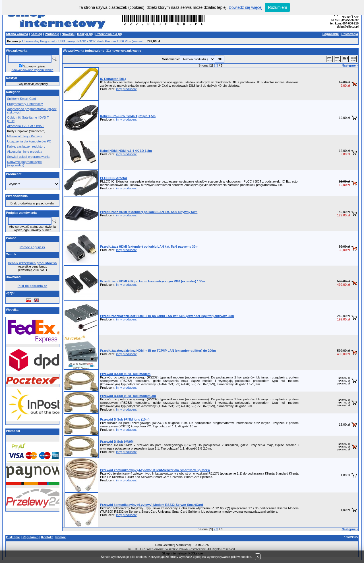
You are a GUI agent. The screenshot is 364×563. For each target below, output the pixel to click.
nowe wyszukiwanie (126, 50)
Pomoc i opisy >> (32, 247)
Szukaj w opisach (35, 66)
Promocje (52, 34)
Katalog (36, 34)
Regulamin (30, 537)
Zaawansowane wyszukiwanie (32, 70)
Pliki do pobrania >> (32, 285)
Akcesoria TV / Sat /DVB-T (25, 126)
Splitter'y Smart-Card (21, 98)
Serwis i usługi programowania (28, 156)
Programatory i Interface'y (25, 103)
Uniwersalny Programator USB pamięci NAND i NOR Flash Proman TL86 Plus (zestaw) (83, 41)
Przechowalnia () (108, 34)
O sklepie (13, 537)
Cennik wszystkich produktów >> (32, 263)
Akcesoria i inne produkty (24, 151)
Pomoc (60, 537)
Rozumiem (277, 7)
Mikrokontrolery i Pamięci (24, 136)
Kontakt (47, 537)
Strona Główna (17, 34)
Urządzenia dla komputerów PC (29, 141)
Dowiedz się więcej (245, 7)
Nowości (68, 34)
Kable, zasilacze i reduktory (26, 146)
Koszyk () (85, 34)
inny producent (126, 89)
